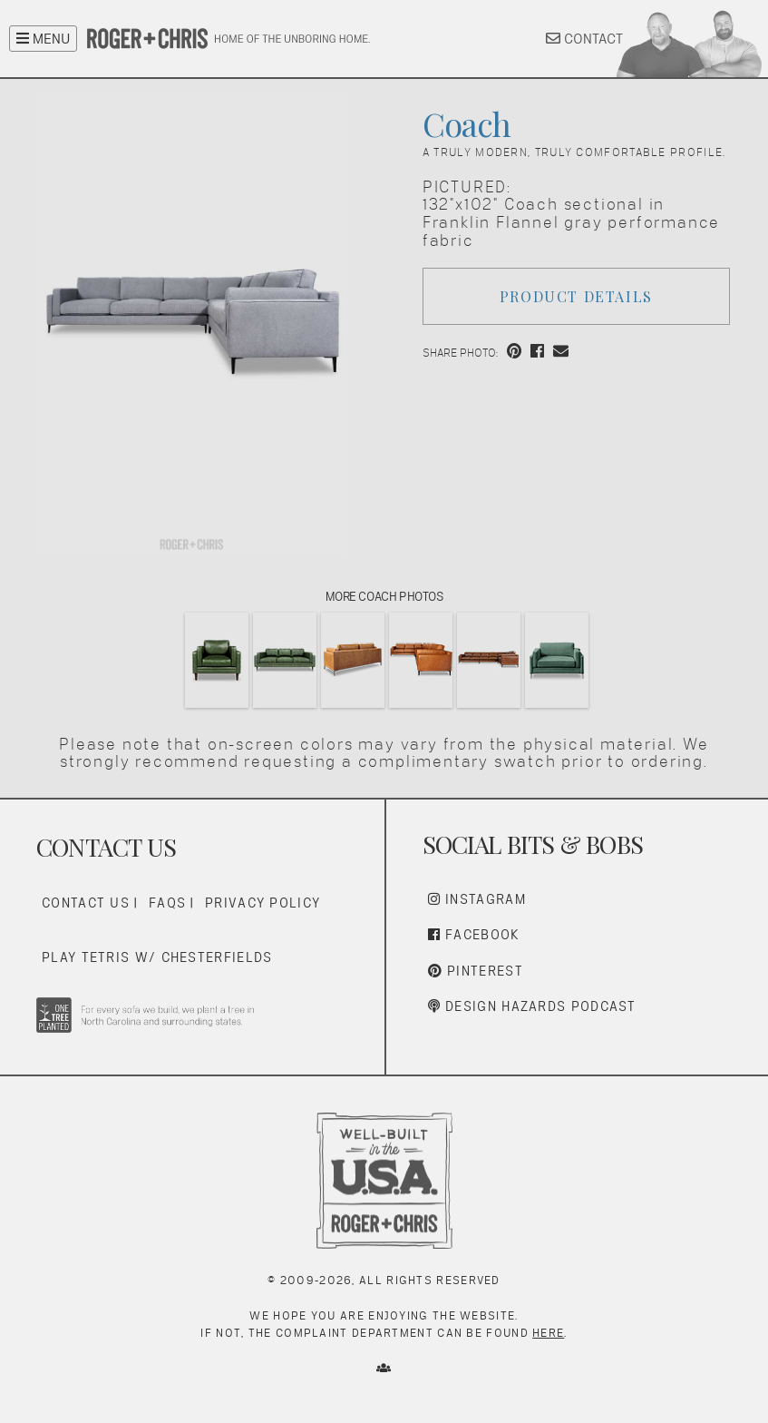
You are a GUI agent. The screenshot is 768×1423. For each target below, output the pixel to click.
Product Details (576, 296)
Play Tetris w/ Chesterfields (157, 957)
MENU (43, 38)
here (548, 1333)
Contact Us (86, 902)
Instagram (477, 899)
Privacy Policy (262, 902)
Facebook (474, 934)
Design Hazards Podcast (532, 1006)
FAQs (167, 902)
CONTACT (584, 38)
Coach (466, 123)
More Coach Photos (384, 596)
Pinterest (475, 970)
